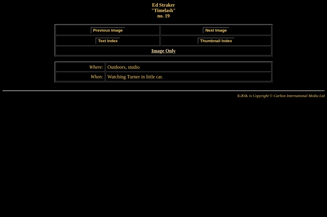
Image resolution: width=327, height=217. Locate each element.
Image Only (163, 50)
